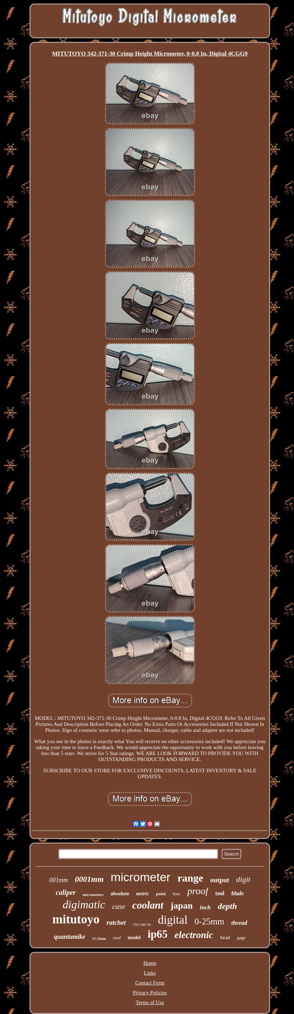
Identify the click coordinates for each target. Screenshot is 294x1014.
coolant (148, 905)
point (160, 893)
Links (150, 973)
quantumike (69, 936)
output (219, 880)
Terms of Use (150, 1002)
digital (172, 920)
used (117, 937)
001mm (58, 880)
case (118, 906)
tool (219, 893)
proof (197, 890)
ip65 (158, 934)
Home (149, 963)
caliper (66, 892)
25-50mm (99, 939)
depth (227, 906)
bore (176, 893)
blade (237, 893)
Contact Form (149, 983)
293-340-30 (142, 924)
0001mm (89, 879)
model (134, 937)
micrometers (93, 894)
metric (142, 893)
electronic (194, 935)
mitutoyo (75, 919)
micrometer (140, 877)
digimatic (84, 904)
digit (243, 879)
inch (205, 907)
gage (241, 937)
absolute (120, 893)
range (190, 878)
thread (239, 922)
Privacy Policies (150, 992)
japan (181, 906)
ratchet (116, 922)
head (225, 937)
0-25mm (209, 921)
